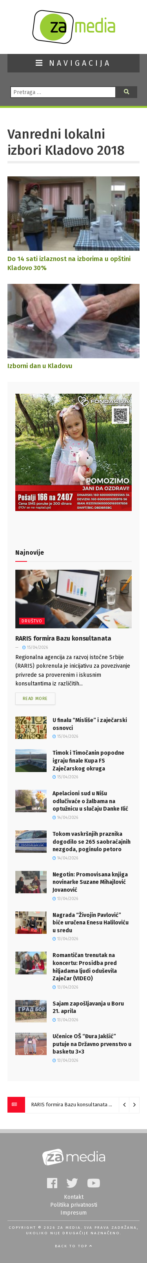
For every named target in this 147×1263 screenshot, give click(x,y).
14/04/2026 (65, 817)
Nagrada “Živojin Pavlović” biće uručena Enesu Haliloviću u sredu (91, 923)
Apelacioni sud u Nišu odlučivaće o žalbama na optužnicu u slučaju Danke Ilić (90, 801)
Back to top (74, 1246)
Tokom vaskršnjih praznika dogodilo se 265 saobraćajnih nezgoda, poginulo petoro (92, 842)
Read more (35, 698)
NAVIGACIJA (73, 63)
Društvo (32, 621)
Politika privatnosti (73, 1205)
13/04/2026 (65, 898)
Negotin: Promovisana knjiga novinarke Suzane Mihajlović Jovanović (90, 882)
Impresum (73, 1212)
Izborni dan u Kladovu (40, 366)
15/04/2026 (35, 647)
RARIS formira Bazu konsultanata (63, 638)
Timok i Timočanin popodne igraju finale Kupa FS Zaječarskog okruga (88, 761)
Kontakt (73, 1197)
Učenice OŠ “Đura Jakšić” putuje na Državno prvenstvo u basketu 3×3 (92, 1044)
